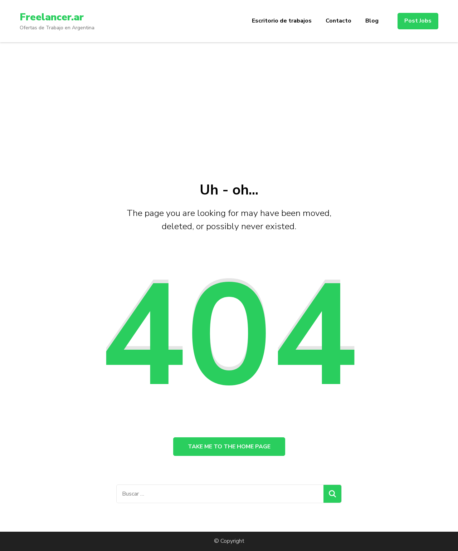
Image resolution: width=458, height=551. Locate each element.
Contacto (338, 21)
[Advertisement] (229, 96)
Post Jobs (418, 21)
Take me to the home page (229, 447)
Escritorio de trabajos (282, 21)
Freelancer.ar (52, 17)
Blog (372, 21)
